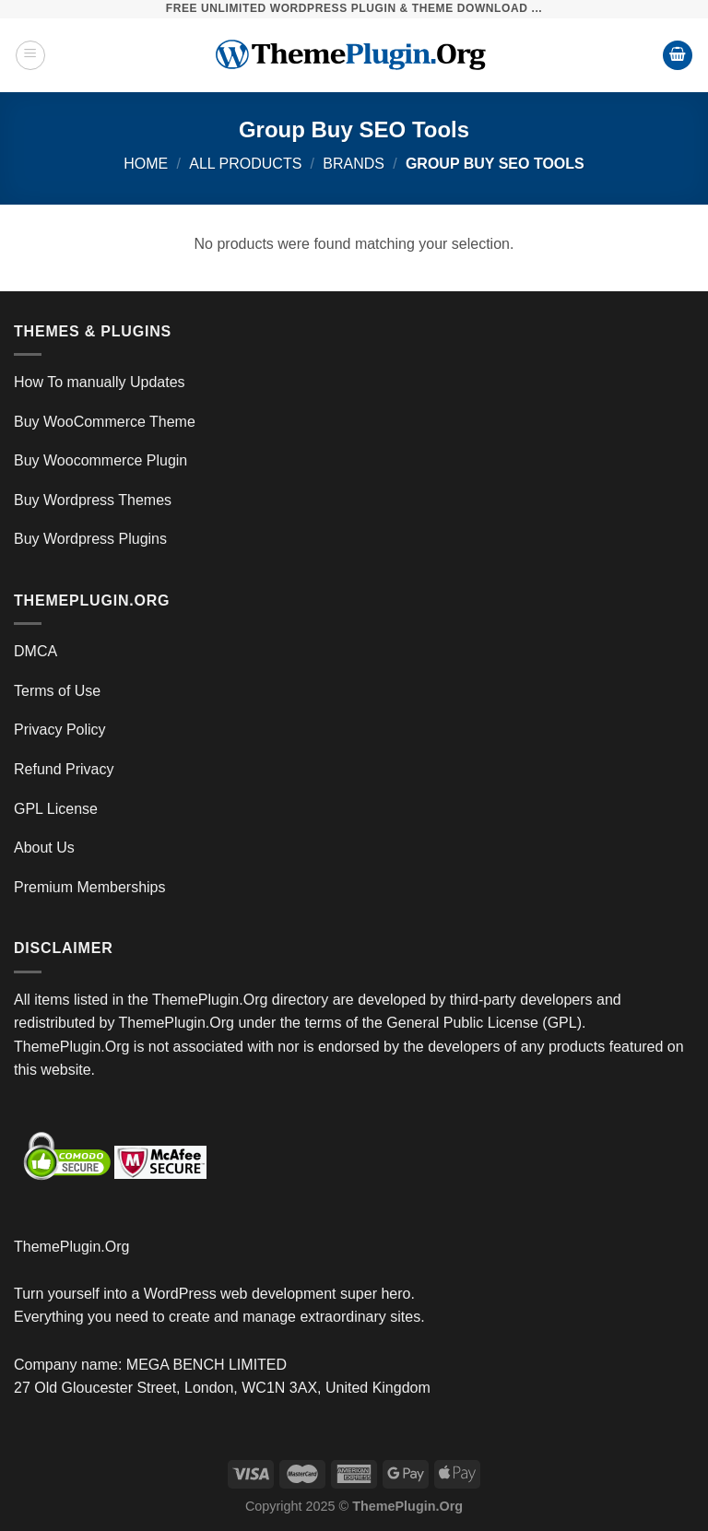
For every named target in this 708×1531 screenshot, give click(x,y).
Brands (353, 163)
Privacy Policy (60, 729)
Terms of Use (57, 691)
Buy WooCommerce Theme (104, 422)
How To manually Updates (99, 382)
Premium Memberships (89, 887)
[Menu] (30, 55)
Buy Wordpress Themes (92, 500)
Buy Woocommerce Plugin (100, 460)
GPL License (56, 809)
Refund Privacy (64, 769)
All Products (245, 163)
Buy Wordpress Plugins (90, 539)
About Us (44, 847)
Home (146, 163)
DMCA (35, 651)
